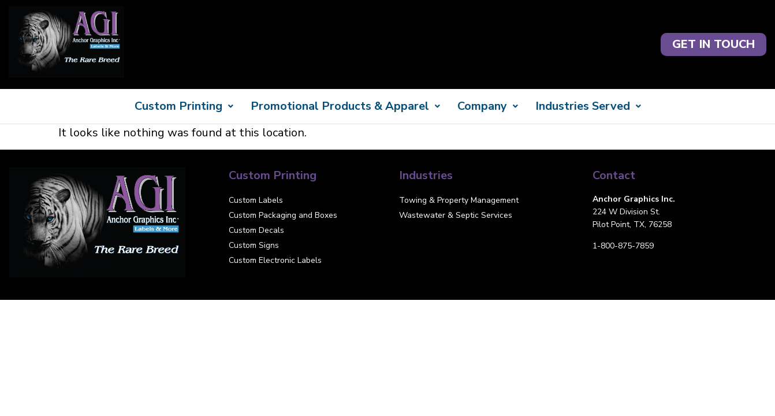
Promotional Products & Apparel (345, 106)
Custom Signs (254, 245)
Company (487, 106)
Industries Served (588, 106)
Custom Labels (256, 200)
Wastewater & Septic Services (455, 215)
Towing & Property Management (459, 200)
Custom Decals (256, 230)
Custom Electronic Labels (275, 260)
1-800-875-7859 (623, 245)
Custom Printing (184, 106)
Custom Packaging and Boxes (283, 215)
